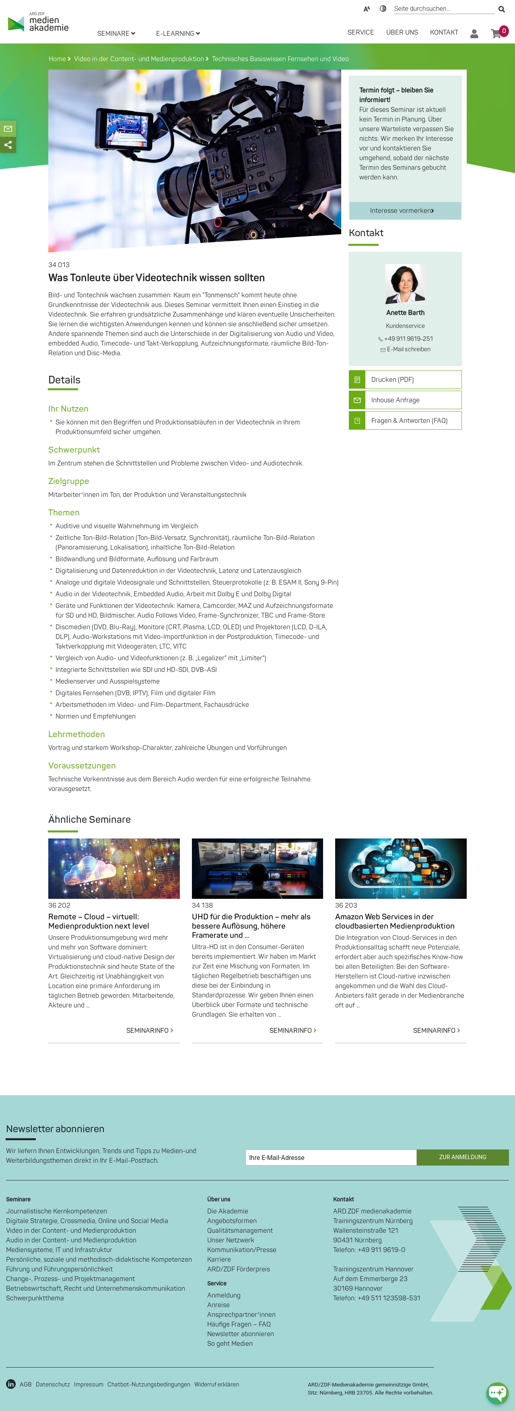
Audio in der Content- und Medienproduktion (71, 1240)
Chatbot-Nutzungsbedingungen (148, 1384)
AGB (26, 1384)
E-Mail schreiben (405, 349)
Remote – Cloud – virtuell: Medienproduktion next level (98, 921)
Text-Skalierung (367, 8)
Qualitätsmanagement (240, 1231)
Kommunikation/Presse (241, 1250)
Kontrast (383, 8)
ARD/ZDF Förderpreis (238, 1269)
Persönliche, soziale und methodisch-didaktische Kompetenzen (99, 1260)
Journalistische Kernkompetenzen (56, 1211)
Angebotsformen (232, 1221)
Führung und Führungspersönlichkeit (59, 1269)
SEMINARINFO (153, 1031)
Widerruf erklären (216, 1384)
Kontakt (444, 33)
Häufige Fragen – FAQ (239, 1324)
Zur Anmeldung (462, 1157)
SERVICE (361, 33)
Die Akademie (227, 1211)
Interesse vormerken (402, 211)
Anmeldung (224, 1296)
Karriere (219, 1260)
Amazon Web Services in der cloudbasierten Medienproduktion (395, 921)
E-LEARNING (178, 34)
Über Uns (402, 33)
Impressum (88, 1384)
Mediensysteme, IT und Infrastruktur (59, 1250)
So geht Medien (230, 1344)
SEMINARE (116, 34)
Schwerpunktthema (35, 1298)
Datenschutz (53, 1384)
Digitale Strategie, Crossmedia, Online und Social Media (87, 1221)
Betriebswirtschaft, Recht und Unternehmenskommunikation (95, 1289)
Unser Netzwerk (230, 1240)
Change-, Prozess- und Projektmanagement (70, 1279)
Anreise (218, 1305)
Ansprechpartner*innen (241, 1315)
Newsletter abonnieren (240, 1334)
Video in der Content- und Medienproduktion (71, 1231)
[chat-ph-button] (497, 1393)
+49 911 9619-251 (405, 339)
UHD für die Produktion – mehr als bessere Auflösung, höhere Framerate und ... (251, 926)
